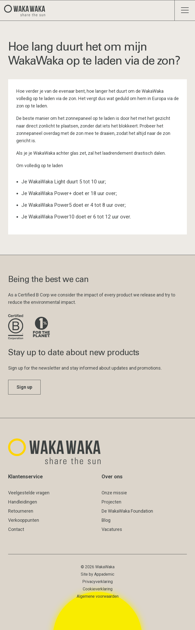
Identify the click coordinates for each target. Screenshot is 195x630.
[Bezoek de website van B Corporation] (16, 327)
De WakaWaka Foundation (127, 511)
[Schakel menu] (184, 10)
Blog (106, 520)
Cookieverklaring (97, 589)
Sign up (24, 387)
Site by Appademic (97, 574)
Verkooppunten (23, 520)
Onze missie (114, 492)
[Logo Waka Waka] (26, 10)
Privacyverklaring (97, 581)
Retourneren (20, 511)
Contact (16, 529)
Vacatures (112, 529)
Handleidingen (22, 502)
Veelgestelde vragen (29, 492)
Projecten (111, 502)
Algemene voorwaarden (98, 596)
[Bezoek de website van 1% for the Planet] (41, 327)
